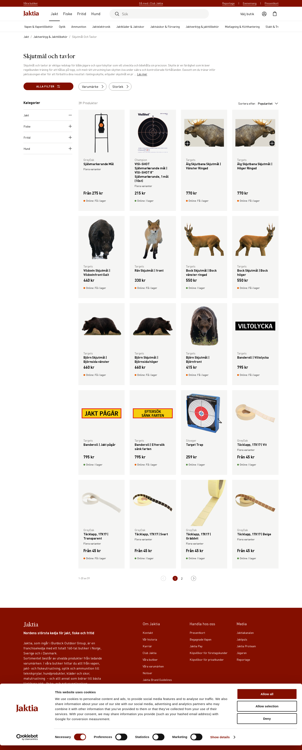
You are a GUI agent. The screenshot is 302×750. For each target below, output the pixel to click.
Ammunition (78, 26)
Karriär (147, 646)
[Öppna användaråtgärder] (264, 14)
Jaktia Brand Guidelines (157, 680)
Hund (95, 13)
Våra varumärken (153, 666)
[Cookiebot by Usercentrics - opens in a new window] (27, 742)
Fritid (81, 13)
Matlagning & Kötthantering (242, 26)
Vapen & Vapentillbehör (38, 26)
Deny (267, 723)
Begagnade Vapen (200, 639)
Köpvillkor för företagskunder (209, 653)
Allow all (267, 698)
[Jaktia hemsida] (31, 13)
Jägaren (242, 653)
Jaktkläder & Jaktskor (130, 26)
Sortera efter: (258, 103)
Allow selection (266, 711)
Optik (62, 26)
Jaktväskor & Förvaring (165, 26)
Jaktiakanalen (245, 632)
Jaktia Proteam (246, 646)
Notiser (147, 673)
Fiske (67, 13)
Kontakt (148, 632)
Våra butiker (150, 659)
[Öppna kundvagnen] (275, 14)
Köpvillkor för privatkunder (207, 659)
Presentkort (272, 3)
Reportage (228, 3)
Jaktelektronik (101, 26)
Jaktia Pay (196, 646)
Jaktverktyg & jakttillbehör (202, 26)
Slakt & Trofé (274, 26)
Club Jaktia (149, 653)
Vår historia (150, 639)
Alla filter (48, 86)
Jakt (54, 13)
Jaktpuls (242, 639)
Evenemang (249, 3)
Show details (220, 741)
